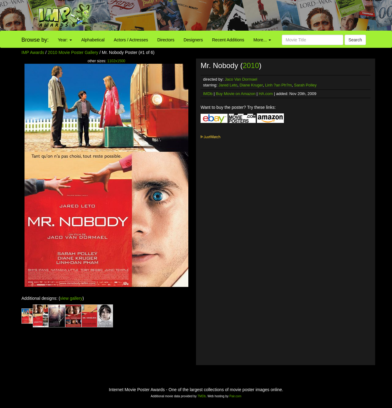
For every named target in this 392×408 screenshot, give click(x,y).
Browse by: (35, 40)
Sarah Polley (305, 85)
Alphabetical (92, 39)
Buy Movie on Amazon (235, 93)
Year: (65, 39)
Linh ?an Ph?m (278, 85)
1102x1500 (116, 61)
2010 (251, 65)
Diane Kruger (251, 85)
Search (355, 39)
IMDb (208, 93)
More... (262, 39)
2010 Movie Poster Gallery (73, 52)
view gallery (71, 298)
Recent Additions (228, 39)
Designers (193, 39)
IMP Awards (32, 52)
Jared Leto (228, 85)
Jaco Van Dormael (241, 79)
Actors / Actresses (131, 39)
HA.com (266, 93)
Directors (165, 39)
